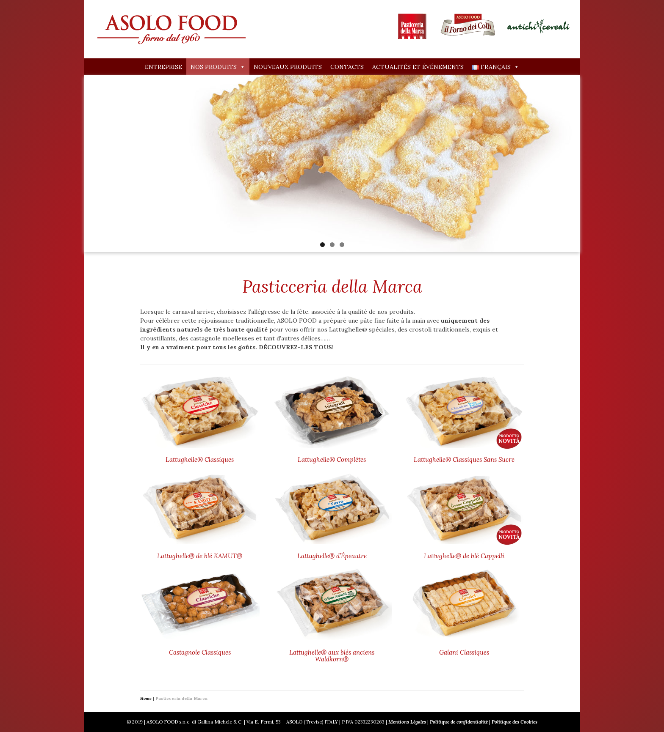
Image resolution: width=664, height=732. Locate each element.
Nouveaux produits (288, 67)
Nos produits (218, 67)
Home (146, 698)
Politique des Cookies (514, 722)
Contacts (347, 67)
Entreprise (163, 67)
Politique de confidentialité (459, 722)
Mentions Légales (407, 722)
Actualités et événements (418, 67)
